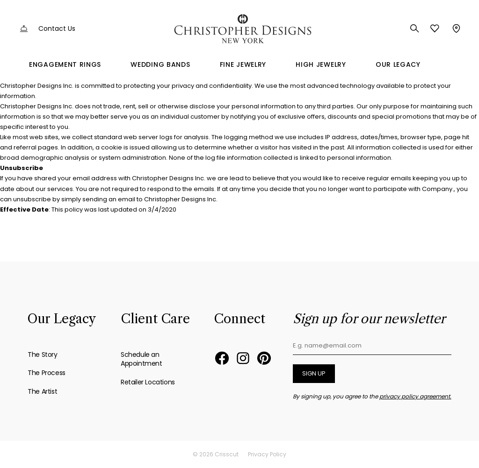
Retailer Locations (148, 382)
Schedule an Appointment (141, 359)
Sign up (314, 373)
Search (414, 28)
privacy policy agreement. (415, 396)
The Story (42, 354)
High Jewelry (321, 64)
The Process (46, 372)
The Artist (42, 391)
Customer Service (24, 28)
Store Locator (455, 28)
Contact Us (56, 28)
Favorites (434, 28)
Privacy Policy (267, 454)
